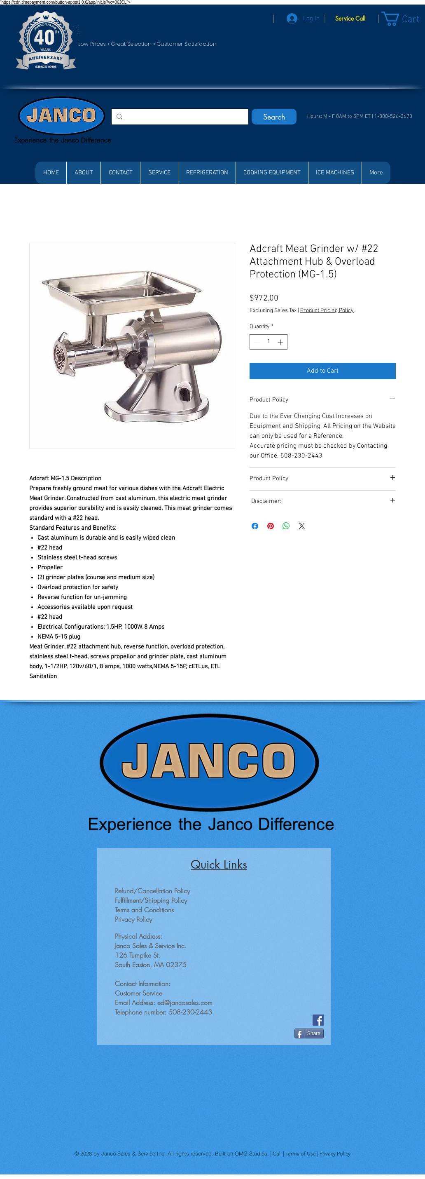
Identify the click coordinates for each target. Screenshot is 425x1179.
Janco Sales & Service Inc (132, 1153)
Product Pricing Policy (327, 310)
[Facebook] (318, 1020)
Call (278, 1154)
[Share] (309, 1033)
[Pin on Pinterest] (271, 526)
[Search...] (179, 116)
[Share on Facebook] (255, 526)
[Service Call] (350, 18)
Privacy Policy (335, 1154)
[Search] (274, 116)
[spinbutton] (268, 342)
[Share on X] (302, 526)
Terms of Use (301, 1154)
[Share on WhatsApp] (286, 526)
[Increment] (281, 342)
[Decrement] (256, 342)
